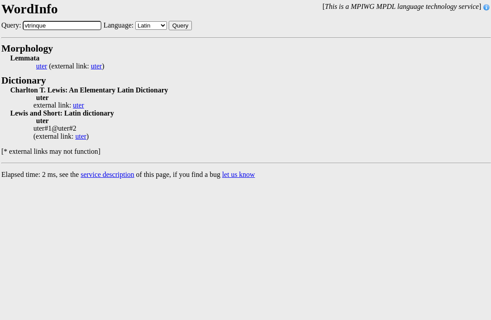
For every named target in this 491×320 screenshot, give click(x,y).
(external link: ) (70, 66)
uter (41, 66)
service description (107, 174)
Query (180, 25)
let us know (238, 174)
